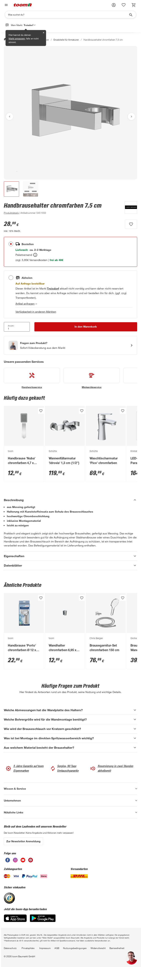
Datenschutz (10, 948)
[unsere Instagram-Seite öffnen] (15, 861)
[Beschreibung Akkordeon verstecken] (70, 500)
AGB (56, 948)
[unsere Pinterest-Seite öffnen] (30, 861)
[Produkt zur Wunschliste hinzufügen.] (131, 224)
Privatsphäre (28, 948)
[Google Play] (43, 921)
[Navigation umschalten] (6, 5)
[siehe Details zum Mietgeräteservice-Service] (92, 378)
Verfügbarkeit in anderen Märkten (35, 311)
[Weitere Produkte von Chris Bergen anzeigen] (129, 208)
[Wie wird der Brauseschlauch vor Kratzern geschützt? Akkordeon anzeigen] (70, 728)
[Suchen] (68, 14)
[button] (114, 5)
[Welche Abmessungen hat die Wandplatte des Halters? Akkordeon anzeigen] (70, 710)
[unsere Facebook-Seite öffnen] (7, 861)
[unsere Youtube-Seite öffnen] (23, 861)
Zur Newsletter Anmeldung (23, 841)
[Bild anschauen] (70, 112)
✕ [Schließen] (44, 32)
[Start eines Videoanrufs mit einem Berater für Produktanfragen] (70, 345)
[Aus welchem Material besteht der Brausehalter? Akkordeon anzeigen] (70, 747)
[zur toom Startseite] (23, 5)
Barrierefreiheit (116, 948)
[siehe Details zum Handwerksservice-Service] (32, 378)
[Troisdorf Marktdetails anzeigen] (53, 288)
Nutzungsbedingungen (75, 948)
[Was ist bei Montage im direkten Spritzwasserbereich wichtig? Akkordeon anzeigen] (70, 738)
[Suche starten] (130, 14)
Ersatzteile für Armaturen (66, 39)
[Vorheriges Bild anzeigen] (9, 116)
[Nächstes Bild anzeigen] (131, 116)
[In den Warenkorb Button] (85, 326)
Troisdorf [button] (30, 25)
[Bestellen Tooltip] (35, 255)
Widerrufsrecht (98, 948)
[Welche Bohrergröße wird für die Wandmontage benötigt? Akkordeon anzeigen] (70, 719)
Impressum (45, 948)
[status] (124, 5)
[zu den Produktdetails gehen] (11, 212)
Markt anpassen (17, 38)
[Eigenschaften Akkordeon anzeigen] (70, 556)
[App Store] (15, 921)
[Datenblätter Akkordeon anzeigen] (70, 565)
